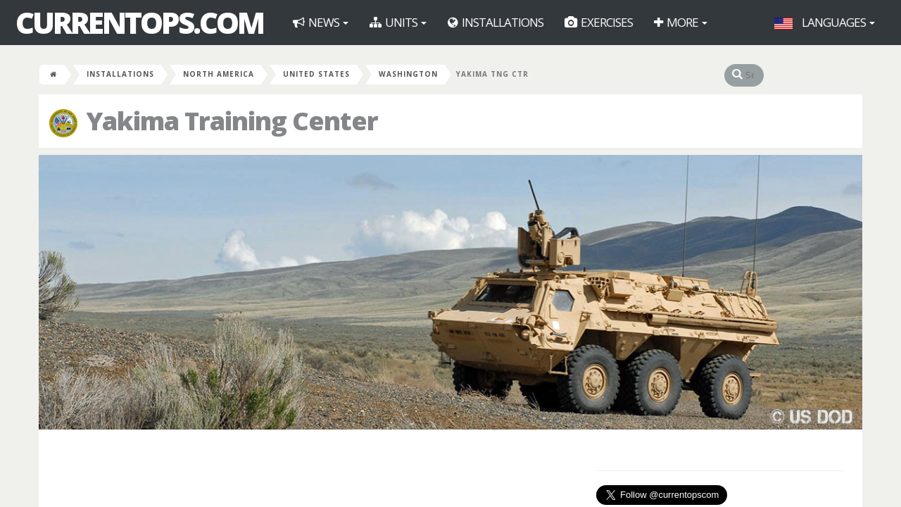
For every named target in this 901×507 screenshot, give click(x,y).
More (680, 22)
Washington (408, 74)
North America (218, 74)
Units (398, 22)
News (320, 22)
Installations (495, 22)
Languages (824, 22)
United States (316, 74)
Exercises (599, 22)
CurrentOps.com (139, 22)
